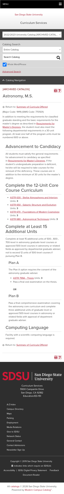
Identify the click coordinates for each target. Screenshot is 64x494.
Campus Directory (15, 409)
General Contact (14, 440)
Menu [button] (6, 4)
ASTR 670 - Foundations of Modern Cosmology (34, 211)
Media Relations (14, 427)
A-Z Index (11, 404)
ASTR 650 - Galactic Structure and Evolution (33, 204)
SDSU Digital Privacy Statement (32, 470)
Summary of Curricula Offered (32, 106)
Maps (9, 413)
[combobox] (32, 35)
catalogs (15, 486)
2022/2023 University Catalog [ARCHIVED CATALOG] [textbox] (32, 34)
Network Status (14, 436)
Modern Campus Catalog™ (38, 489)
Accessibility (9, 470)
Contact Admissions (16, 445)
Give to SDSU (13, 431)
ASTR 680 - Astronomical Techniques (29, 219)
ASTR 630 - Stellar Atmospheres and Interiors (34, 197)
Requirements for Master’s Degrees (26, 160)
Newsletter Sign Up (16, 450)
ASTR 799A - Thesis (23, 278)
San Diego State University (29, 14)
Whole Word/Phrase (16, 64)
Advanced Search (11, 71)
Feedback (54, 470)
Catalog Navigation (16, 80)
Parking (10, 418)
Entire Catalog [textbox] (11, 49)
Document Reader (31, 475)
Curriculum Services (33, 23)
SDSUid (47, 466)
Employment (12, 422)
